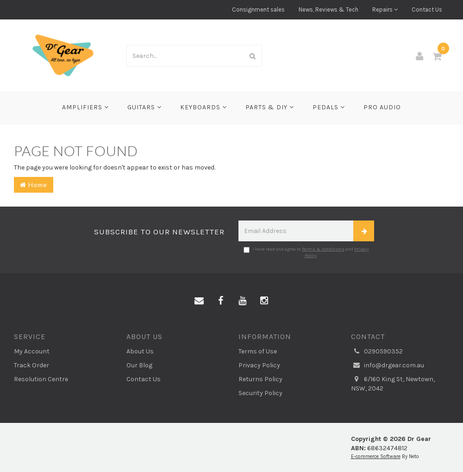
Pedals (329, 107)
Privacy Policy (259, 365)
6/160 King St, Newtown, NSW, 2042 (393, 383)
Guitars (144, 107)
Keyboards (203, 107)
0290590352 (377, 351)
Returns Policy (260, 379)
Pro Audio (382, 107)
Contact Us (427, 9)
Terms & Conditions (323, 249)
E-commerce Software (375, 456)
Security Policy (260, 393)
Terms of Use (257, 351)
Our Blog (139, 365)
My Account (32, 351)
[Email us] (199, 301)
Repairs (385, 9)
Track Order (31, 365)
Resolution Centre (41, 379)
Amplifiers (85, 107)
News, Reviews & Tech (328, 9)
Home (33, 185)
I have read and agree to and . (306, 252)
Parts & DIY (269, 107)
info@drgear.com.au (387, 365)
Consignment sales (258, 9)
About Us (140, 351)
